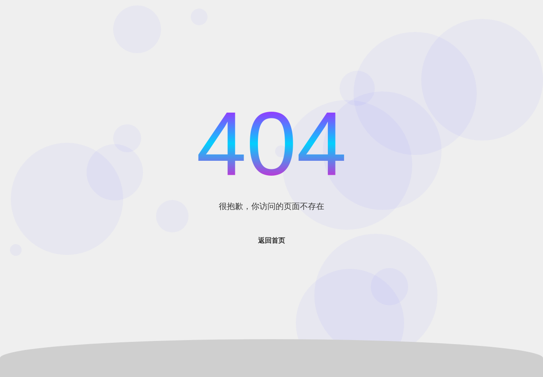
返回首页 (271, 240)
